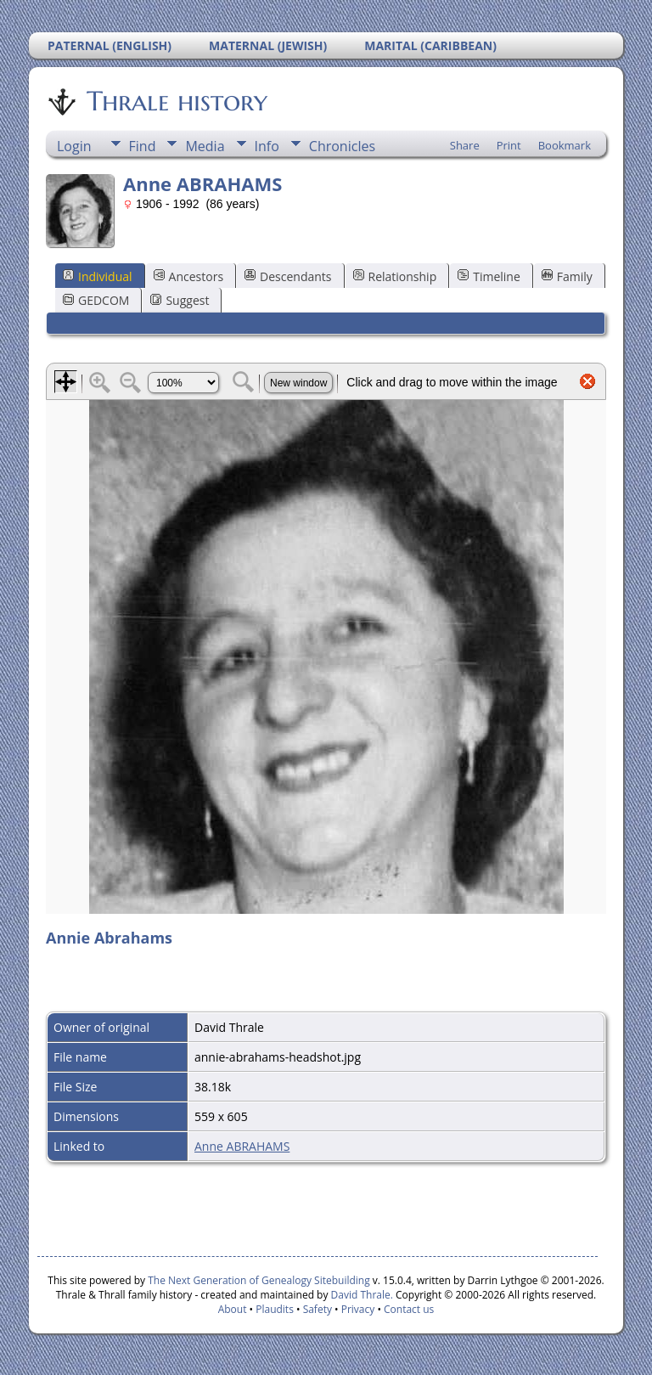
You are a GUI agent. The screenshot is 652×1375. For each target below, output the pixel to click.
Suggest (179, 300)
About (232, 1309)
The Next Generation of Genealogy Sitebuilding (259, 1280)
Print (509, 145)
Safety (317, 1309)
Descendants (287, 276)
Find (142, 146)
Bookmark (564, 145)
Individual (97, 276)
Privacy (358, 1309)
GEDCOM (96, 300)
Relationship (395, 276)
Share (465, 145)
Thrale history (175, 101)
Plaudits (275, 1309)
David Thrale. (360, 1295)
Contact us (409, 1309)
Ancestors (188, 276)
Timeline (489, 276)
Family (567, 276)
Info (267, 146)
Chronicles (342, 146)
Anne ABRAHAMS (241, 1146)
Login (74, 146)
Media (204, 146)
